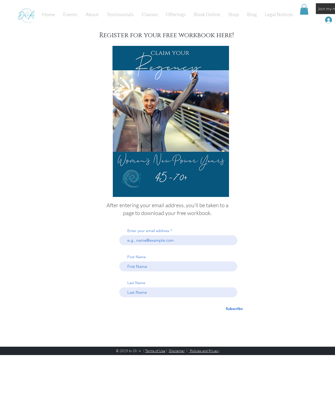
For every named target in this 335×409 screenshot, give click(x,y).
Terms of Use (155, 351)
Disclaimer (177, 351)
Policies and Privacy (204, 351)
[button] (150, 14)
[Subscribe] (234, 308)
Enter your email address (148, 231)
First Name (136, 257)
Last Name (136, 283)
